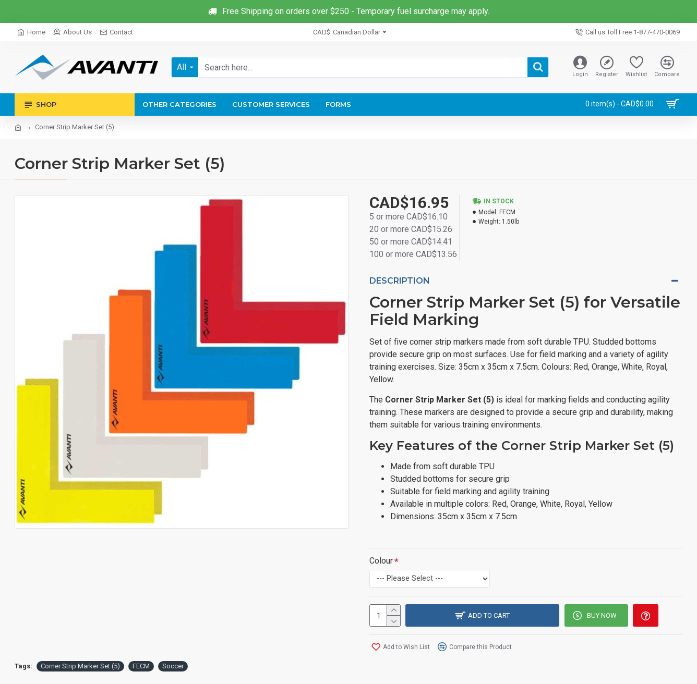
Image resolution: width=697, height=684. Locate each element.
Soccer (173, 664)
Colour (381, 559)
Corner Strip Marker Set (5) (80, 664)
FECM (141, 664)
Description (399, 281)
